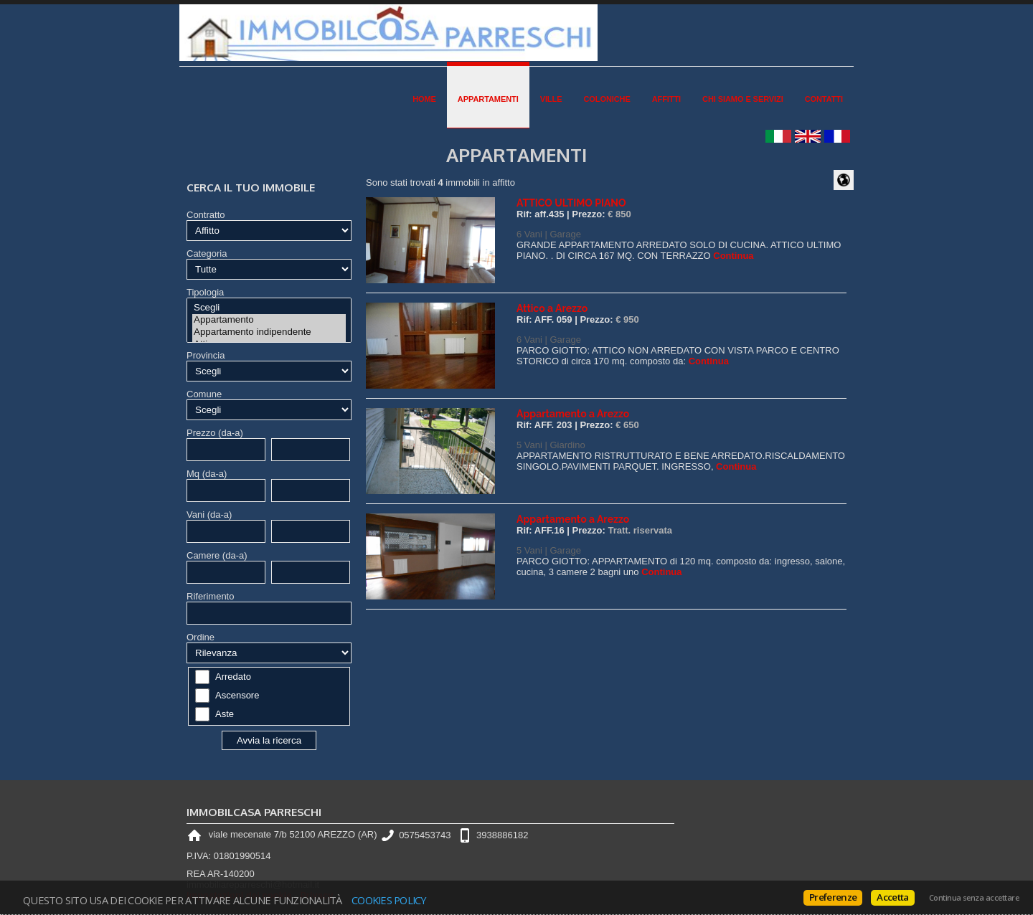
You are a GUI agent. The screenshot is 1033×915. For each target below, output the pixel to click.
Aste (224, 713)
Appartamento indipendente (269, 332)
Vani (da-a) (209, 514)
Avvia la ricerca (269, 740)
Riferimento (210, 596)
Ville (551, 99)
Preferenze (833, 897)
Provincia (206, 355)
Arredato (233, 676)
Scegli (269, 308)
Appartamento (269, 320)
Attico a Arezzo (552, 308)
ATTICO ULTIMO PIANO (571, 203)
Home (424, 99)
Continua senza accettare (974, 898)
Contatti (824, 99)
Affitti (666, 99)
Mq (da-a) (207, 473)
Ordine (200, 637)
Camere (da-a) (217, 555)
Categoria (207, 253)
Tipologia (205, 292)
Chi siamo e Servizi (742, 99)
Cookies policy (389, 900)
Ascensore (237, 695)
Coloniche (606, 99)
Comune (204, 394)
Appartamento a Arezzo (572, 413)
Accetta (892, 897)
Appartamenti (488, 99)
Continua (733, 255)
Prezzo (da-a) (215, 432)
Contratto (206, 214)
